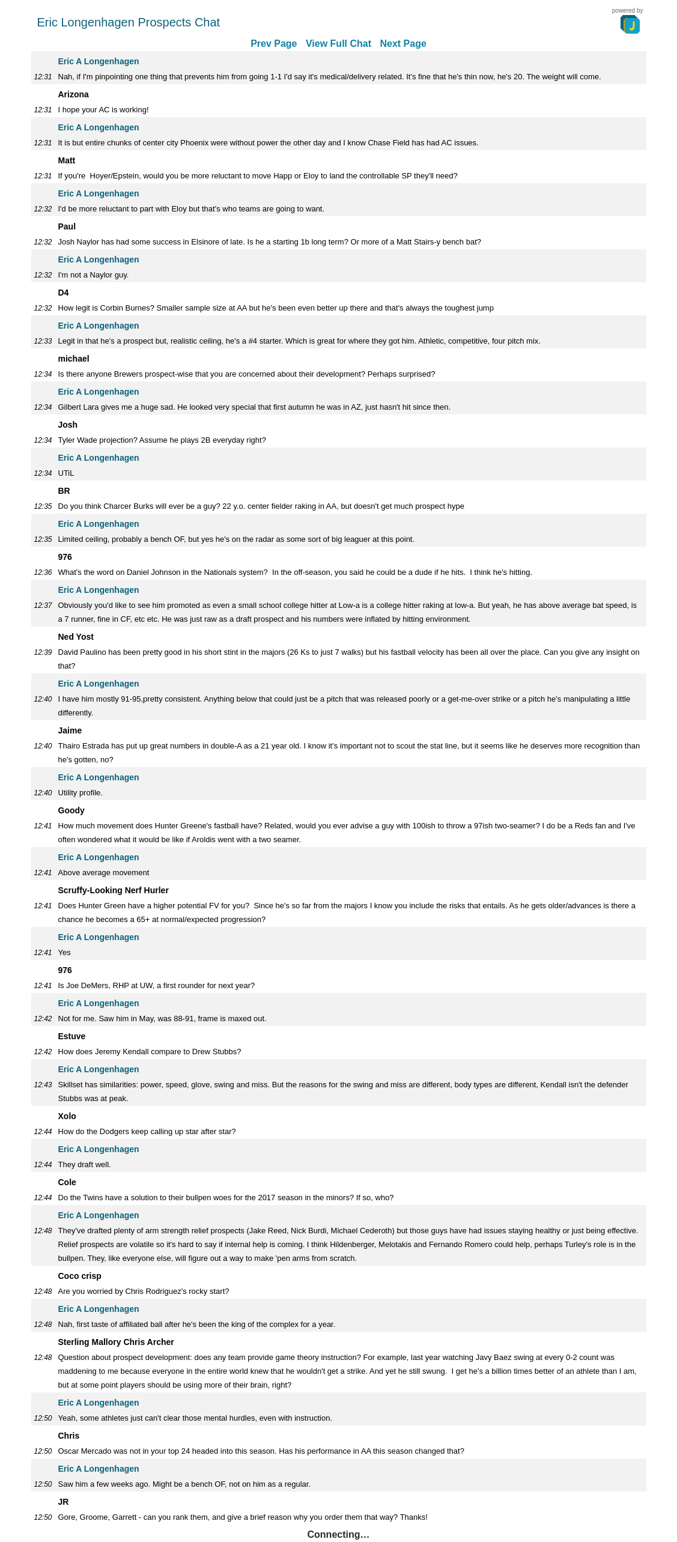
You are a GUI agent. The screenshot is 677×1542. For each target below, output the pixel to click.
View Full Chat (338, 43)
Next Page (403, 43)
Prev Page (273, 43)
